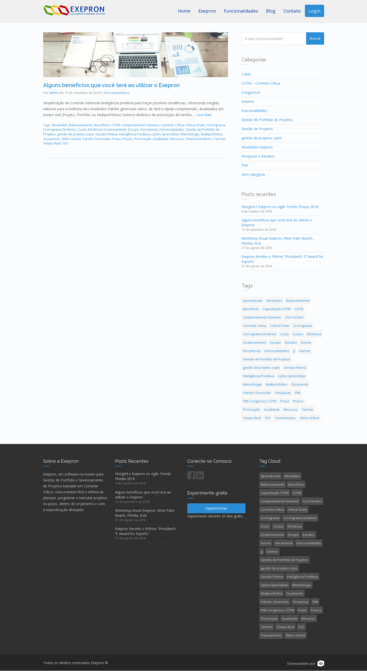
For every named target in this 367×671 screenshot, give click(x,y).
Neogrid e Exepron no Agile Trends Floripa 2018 (280, 206)
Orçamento (51, 139)
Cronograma (215, 125)
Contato (292, 11)
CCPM (115, 125)
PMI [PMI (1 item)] (297, 392)
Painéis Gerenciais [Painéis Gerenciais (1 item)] (257, 392)
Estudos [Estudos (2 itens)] (291, 342)
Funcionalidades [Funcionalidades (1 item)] (276, 351)
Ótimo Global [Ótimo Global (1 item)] (309, 418)
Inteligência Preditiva (134, 134)
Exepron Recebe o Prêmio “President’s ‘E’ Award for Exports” (145, 531)
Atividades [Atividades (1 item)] (274, 300)
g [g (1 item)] (294, 351)
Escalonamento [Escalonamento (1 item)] (254, 342)
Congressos (251, 92)
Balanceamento (81, 125)
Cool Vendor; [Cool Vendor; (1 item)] (294, 317)
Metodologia (190, 134)
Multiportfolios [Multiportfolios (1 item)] (276, 384)
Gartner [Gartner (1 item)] (305, 351)
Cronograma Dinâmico (59, 129)
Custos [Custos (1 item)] (298, 334)
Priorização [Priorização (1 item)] (251, 409)
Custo (82, 129)
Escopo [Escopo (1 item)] (275, 342)
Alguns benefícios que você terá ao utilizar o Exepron (111, 85)
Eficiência (95, 129)
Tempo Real (52, 143)
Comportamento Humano (140, 125)
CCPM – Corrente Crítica (261, 83)
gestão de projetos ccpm (75, 134)
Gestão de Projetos (257, 128)
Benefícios (102, 125)
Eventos (248, 101)
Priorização (142, 139)
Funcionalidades (241, 11)
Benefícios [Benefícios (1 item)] (251, 309)
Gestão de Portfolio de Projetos (267, 119)
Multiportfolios (212, 134)
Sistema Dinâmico (199, 139)
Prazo (116, 139)
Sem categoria (253, 174)
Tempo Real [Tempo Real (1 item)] (252, 418)
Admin (53, 92)
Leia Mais (204, 114)
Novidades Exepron (257, 147)
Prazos (127, 139)
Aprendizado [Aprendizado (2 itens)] (252, 300)
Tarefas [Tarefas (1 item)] (308, 409)
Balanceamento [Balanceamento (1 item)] (298, 300)
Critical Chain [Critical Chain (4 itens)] (279, 325)
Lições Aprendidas (165, 134)
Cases (246, 74)
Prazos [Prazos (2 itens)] (298, 401)
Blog (271, 11)
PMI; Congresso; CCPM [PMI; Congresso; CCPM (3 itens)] (259, 401)
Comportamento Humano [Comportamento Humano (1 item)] (262, 317)
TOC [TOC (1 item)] (268, 418)
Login (314, 11)
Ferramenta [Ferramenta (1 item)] (252, 351)
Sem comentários (117, 92)
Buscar (315, 38)
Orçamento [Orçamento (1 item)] (299, 384)
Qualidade (161, 139)
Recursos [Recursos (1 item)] (291, 409)
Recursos (177, 139)
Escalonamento (115, 129)
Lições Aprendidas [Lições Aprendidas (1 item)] (292, 376)
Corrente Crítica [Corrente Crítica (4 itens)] (254, 325)
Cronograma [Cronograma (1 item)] (302, 325)
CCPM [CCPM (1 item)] (299, 309)
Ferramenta (149, 129)
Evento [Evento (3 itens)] (306, 342)
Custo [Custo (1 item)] (284, 334)
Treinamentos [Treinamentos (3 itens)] (285, 418)
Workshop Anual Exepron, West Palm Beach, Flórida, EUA (145, 513)
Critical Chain (195, 125)
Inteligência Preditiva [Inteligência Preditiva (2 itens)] (258, 376)
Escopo (133, 129)
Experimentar (216, 508)
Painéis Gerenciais (96, 139)
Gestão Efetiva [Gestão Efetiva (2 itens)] (295, 367)
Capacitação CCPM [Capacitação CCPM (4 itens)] (277, 309)
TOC (65, 143)
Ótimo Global (71, 139)
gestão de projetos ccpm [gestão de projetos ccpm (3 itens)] (261, 367)
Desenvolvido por (301, 664)
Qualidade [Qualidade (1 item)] (272, 409)
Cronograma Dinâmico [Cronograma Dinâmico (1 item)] (259, 334)
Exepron (207, 11)
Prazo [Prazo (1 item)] (284, 401)
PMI (245, 165)
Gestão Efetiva (106, 134)
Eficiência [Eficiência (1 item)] (314, 334)
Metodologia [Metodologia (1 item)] (252, 384)
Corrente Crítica (172, 125)
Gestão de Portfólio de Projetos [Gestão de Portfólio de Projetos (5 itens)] (266, 359)
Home (184, 11)
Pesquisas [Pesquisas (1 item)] (283, 392)
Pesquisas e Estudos (258, 156)
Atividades (60, 125)
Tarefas (220, 139)
